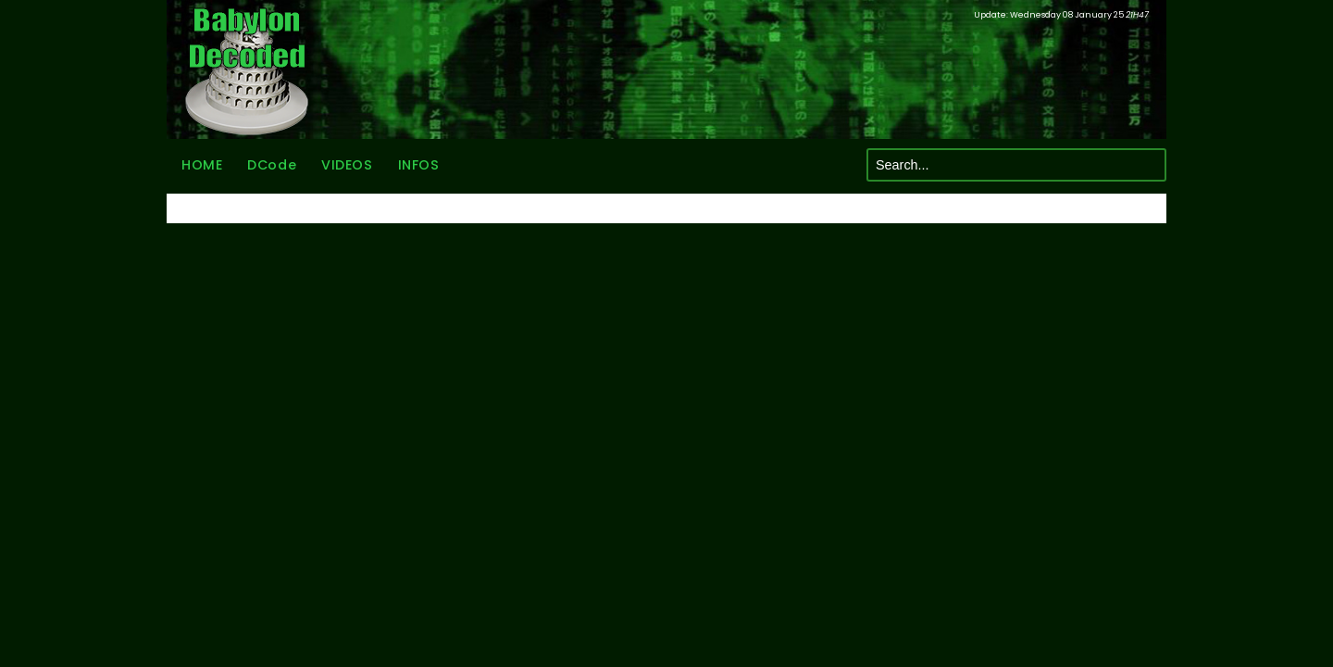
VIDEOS (346, 165)
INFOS (419, 165)
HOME (201, 165)
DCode (271, 165)
